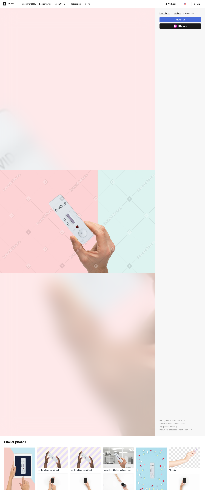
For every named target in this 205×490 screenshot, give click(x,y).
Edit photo (180, 26)
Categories (75, 4)
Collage (177, 13)
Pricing (87, 4)
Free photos (165, 13)
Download (180, 20)
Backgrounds (45, 4)
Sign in (197, 4)
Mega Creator (61, 4)
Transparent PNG (28, 4)
